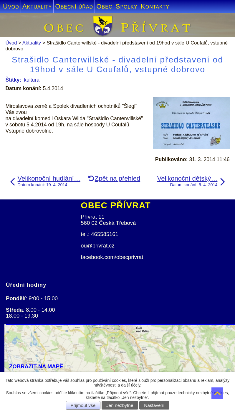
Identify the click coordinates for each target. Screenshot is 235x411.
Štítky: (13, 80)
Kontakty (155, 6)
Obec (104, 6)
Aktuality (37, 6)
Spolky (126, 6)
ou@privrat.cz (98, 245)
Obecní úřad (74, 6)
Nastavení (154, 405)
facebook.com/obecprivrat (112, 257)
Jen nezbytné (119, 405)
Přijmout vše (83, 405)
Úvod (11, 6)
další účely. (131, 385)
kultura (31, 80)
